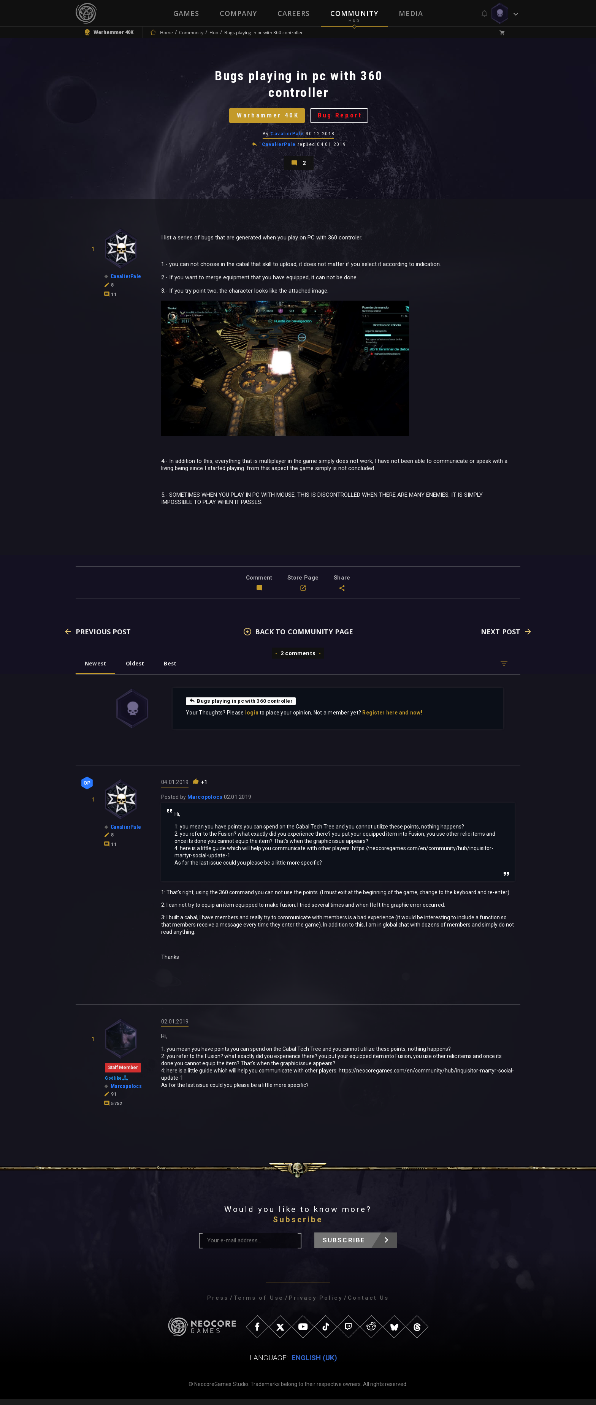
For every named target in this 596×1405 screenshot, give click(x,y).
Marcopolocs (205, 803)
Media (411, 13)
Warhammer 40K (266, 117)
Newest (96, 669)
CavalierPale (287, 136)
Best (173, 669)
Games (186, 13)
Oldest (136, 669)
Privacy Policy (315, 1303)
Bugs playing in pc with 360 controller (242, 706)
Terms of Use (259, 1303)
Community (354, 13)
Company (238, 13)
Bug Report (342, 117)
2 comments (298, 658)
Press (217, 1303)
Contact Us (368, 1303)
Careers (293, 13)
